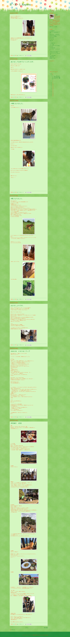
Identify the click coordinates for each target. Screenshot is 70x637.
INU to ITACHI (52, 37)
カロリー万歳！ (52, 44)
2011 (51, 95)
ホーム (26, 627)
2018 (51, 85)
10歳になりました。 (17, 103)
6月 (52, 74)
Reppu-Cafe (51, 40)
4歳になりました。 (17, 198)
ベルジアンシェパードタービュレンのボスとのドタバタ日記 (55, 52)
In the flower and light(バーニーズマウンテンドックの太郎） (55, 36)
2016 (51, 88)
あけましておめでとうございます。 (23, 62)
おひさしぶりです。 (17, 305)
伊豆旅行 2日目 (16, 423)
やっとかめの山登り (53, 55)
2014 (51, 91)
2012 (51, 94)
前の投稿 (46, 627)
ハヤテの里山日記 (52, 47)
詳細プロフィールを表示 (53, 26)
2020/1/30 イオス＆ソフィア (20, 351)
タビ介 (56, 14)
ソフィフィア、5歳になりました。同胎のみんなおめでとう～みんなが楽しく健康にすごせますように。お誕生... (55, 78)
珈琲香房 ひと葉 (52, 58)
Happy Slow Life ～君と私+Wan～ (55, 34)
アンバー (51, 41)
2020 (51, 82)
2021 (51, 73)
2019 (51, 84)
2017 (51, 87)
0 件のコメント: (21, 55)
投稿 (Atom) (13, 629)
